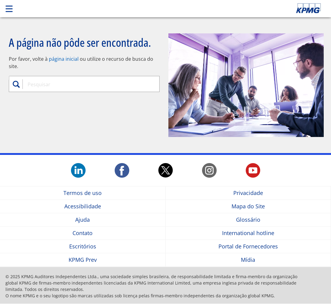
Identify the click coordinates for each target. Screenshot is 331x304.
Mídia (248, 259)
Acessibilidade (82, 206)
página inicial (64, 59)
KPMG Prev (83, 259)
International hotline (248, 233)
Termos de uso (82, 193)
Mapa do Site (248, 206)
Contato (83, 233)
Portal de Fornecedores (248, 246)
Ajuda (82, 219)
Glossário (248, 219)
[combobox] (86, 84)
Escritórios (82, 246)
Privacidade (248, 193)
